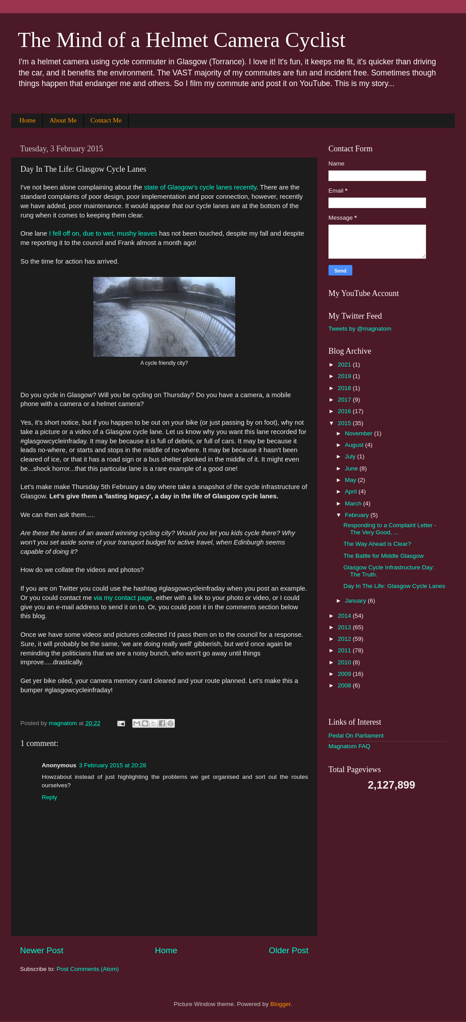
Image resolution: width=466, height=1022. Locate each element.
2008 (345, 685)
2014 (345, 615)
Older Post (288, 950)
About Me (62, 120)
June (352, 468)
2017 (345, 399)
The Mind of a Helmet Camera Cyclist (181, 39)
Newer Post (41, 950)
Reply (49, 797)
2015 (345, 423)
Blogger (280, 1004)
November (359, 433)
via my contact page (123, 597)
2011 (345, 650)
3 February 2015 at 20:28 (112, 765)
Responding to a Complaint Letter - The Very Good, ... (390, 529)
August (355, 445)
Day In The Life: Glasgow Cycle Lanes (394, 586)
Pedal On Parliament (356, 735)
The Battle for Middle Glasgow (384, 555)
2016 (345, 411)
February (358, 515)
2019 (345, 376)
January (356, 600)
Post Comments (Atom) (88, 969)
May (351, 480)
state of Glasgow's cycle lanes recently (200, 187)
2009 (345, 674)
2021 (345, 364)
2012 (345, 638)
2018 (345, 388)
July (351, 456)
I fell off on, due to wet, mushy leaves (103, 233)
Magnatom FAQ (349, 746)
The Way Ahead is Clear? (377, 544)
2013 (345, 627)
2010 (345, 662)
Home (28, 120)
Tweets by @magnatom (359, 328)
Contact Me (106, 120)
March (354, 503)
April (352, 491)
